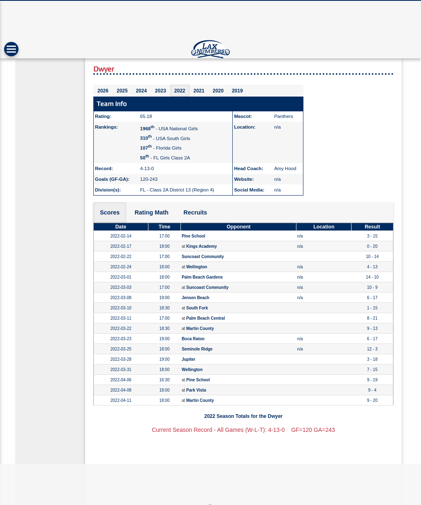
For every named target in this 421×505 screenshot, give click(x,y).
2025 (122, 91)
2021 (199, 91)
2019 (237, 91)
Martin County (200, 328)
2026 (103, 91)
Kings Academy (201, 246)
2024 (141, 91)
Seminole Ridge (197, 349)
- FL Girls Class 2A (165, 157)
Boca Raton (193, 339)
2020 (218, 91)
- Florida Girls (161, 147)
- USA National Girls (169, 128)
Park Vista (196, 390)
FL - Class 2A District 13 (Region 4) (177, 189)
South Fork (197, 308)
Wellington (196, 267)
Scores (110, 212)
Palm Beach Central (205, 318)
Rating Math (151, 212)
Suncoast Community (203, 256)
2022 (179, 91)
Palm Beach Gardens (202, 277)
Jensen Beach (195, 297)
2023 (160, 91)
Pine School (193, 236)
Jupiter (188, 359)
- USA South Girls (165, 138)
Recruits (195, 212)
